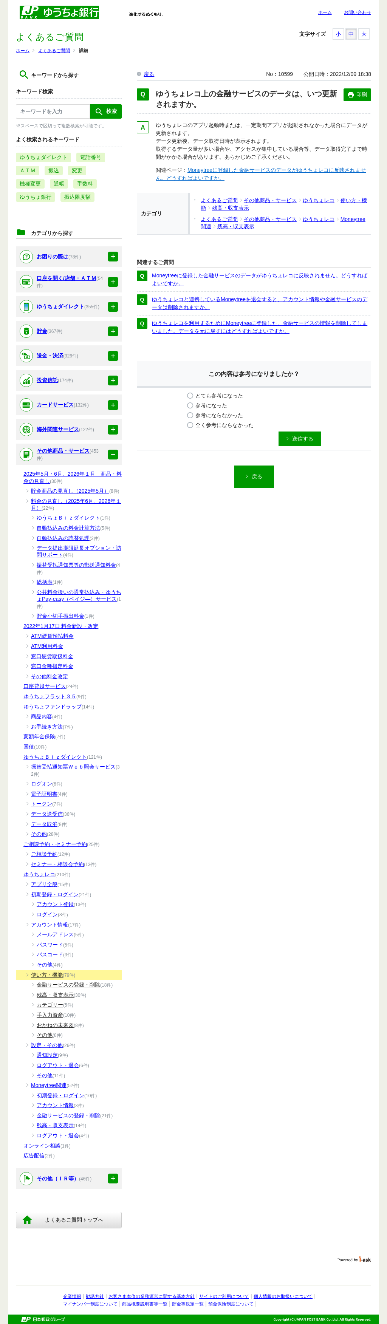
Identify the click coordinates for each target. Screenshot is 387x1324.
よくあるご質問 (54, 50)
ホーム (325, 12)
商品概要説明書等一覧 (144, 1304)
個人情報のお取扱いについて (283, 1296)
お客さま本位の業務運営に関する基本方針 (151, 1296)
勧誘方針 (95, 1296)
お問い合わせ (357, 12)
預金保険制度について (231, 1304)
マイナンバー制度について (90, 1304)
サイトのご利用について (224, 1296)
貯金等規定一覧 (188, 1304)
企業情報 (72, 1296)
